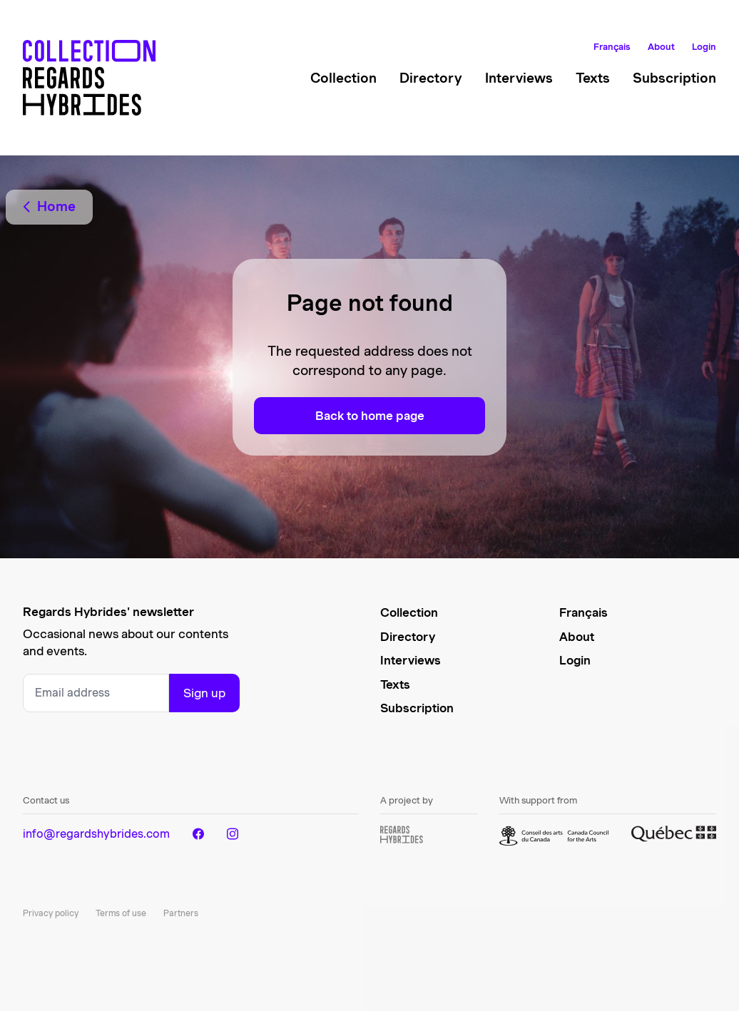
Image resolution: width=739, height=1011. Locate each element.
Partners (180, 913)
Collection (343, 78)
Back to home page (369, 416)
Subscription (674, 78)
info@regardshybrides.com (96, 834)
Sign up (204, 693)
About (661, 46)
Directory (430, 78)
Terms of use (121, 913)
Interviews (519, 78)
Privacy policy (50, 913)
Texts (593, 78)
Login (704, 46)
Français (612, 46)
